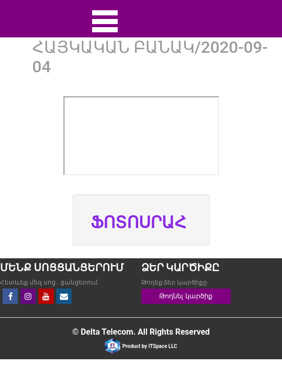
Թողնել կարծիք (185, 296)
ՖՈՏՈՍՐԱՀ (138, 222)
